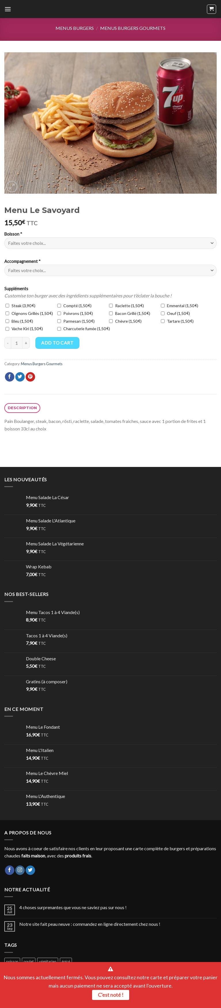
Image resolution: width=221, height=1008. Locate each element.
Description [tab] (22, 408)
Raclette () (126, 305)
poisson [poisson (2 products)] (12, 961)
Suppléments (16, 288)
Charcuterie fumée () (83, 328)
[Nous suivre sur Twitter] (30, 870)
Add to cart (57, 342)
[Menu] (7, 9)
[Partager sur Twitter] (20, 377)
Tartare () (177, 321)
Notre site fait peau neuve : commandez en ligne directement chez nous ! (89, 924)
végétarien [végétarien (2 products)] (47, 961)
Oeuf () (175, 313)
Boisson (13, 234)
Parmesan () (76, 321)
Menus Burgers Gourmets (132, 28)
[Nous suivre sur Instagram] (20, 870)
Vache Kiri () (24, 328)
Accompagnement (22, 261)
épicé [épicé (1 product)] (66, 961)
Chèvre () (125, 321)
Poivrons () (75, 313)
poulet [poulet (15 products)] (29, 961)
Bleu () (19, 321)
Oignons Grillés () (29, 313)
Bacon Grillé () (129, 313)
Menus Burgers (75, 28)
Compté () (74, 305)
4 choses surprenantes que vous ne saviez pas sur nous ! (73, 907)
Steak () (20, 305)
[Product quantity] (16, 343)
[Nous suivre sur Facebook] (9, 870)
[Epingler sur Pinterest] (30, 377)
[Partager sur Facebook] (9, 377)
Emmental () (179, 305)
